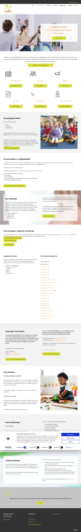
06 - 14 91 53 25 (12, 352)
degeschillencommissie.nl (58, 340)
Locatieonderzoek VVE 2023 (46, 310)
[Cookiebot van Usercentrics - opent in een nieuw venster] (8, 529)
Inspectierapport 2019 (44, 298)
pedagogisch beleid (65, 234)
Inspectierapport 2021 (44, 303)
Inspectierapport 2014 (44, 272)
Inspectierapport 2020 (44, 301)
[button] (59, 38)
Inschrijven (70, 5)
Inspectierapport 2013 (44, 269)
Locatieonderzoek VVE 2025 (46, 318)
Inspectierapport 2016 (44, 277)
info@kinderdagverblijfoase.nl (15, 354)
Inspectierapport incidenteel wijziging (48, 290)
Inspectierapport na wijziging (46, 293)
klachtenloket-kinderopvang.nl (61, 338)
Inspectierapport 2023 (44, 307)
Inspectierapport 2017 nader (46, 287)
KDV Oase (48, 5)
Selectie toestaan (70, 520)
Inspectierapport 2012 (44, 266)
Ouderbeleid (71, 479)
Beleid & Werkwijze (40, 5)
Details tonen (68, 529)
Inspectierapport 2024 (44, 313)
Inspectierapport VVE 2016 (46, 285)
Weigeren (70, 523)
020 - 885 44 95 (73, 2)
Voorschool (55, 5)
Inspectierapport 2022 (44, 305)
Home (33, 5)
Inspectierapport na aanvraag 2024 (47, 315)
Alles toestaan (70, 516)
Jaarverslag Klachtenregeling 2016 (49, 350)
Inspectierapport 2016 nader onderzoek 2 (48, 282)
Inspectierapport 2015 (44, 274)
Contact (76, 5)
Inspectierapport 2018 (44, 295)
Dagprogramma (62, 5)
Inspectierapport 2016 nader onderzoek (48, 280)
